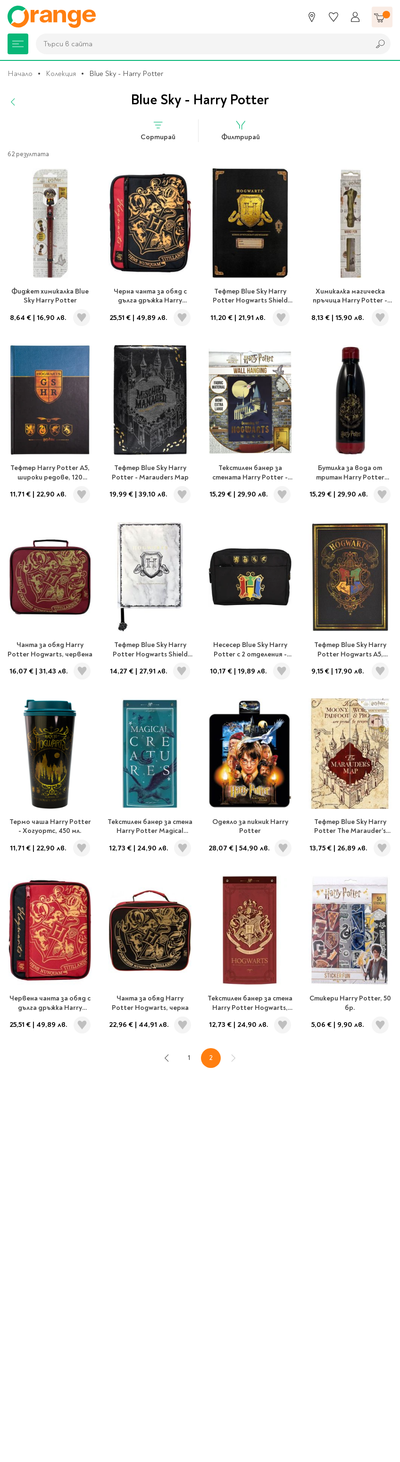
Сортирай (158, 130)
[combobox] (200, 44)
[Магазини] (312, 17)
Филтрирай (240, 130)
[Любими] (333, 17)
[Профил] (355, 17)
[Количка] (382, 17)
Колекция (61, 73)
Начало (20, 73)
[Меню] (18, 44)
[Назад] (13, 102)
